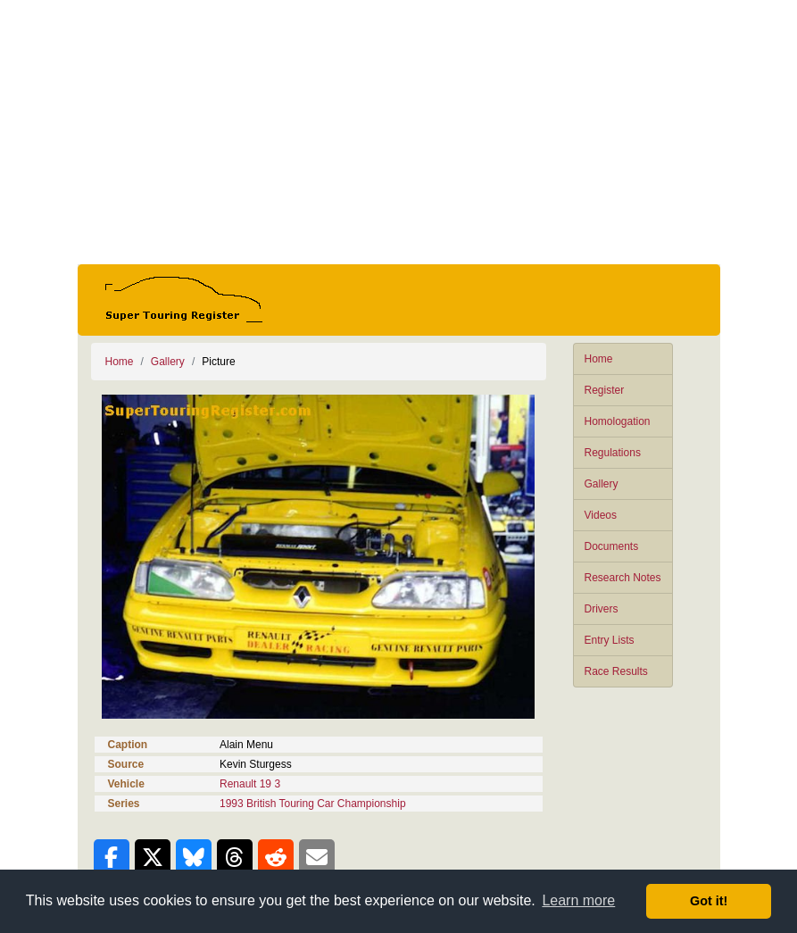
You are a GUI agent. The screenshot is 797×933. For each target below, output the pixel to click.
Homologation (618, 421)
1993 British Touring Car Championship (313, 803)
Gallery (602, 484)
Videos (601, 515)
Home (599, 359)
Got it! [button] (708, 901)
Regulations (613, 452)
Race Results (616, 671)
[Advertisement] (399, 132)
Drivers (602, 609)
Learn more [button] (578, 900)
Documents (612, 546)
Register (605, 390)
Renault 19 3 (250, 784)
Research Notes (623, 577)
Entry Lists (610, 640)
